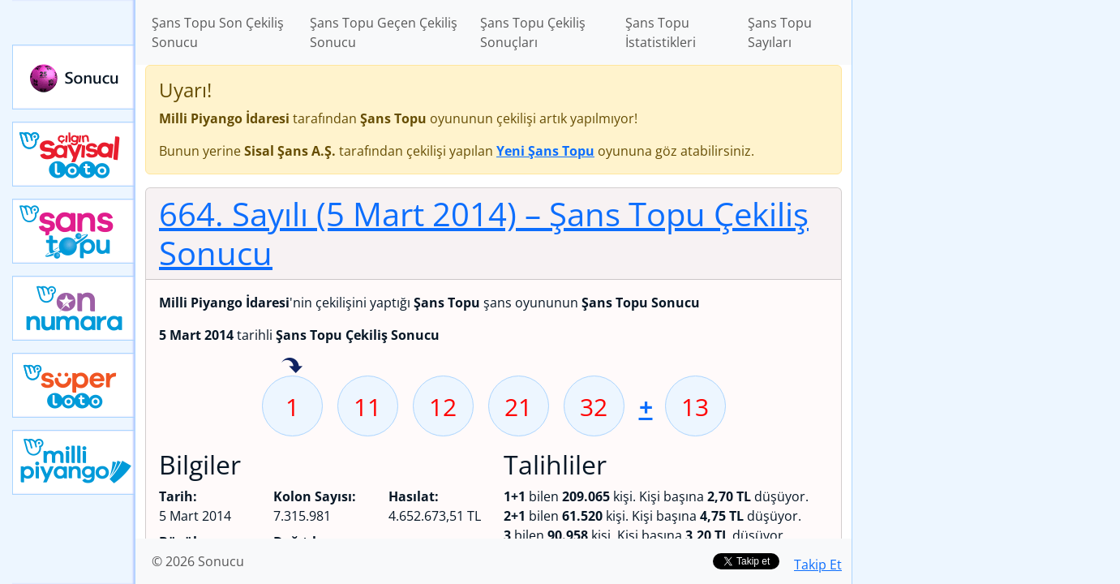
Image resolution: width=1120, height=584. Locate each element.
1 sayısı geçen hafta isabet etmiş (292, 367)
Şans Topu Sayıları (780, 32)
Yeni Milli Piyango (73, 462)
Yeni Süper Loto (73, 385)
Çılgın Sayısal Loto (73, 154)
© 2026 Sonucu (198, 561)
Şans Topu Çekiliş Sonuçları (533, 32)
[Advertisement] (986, 256)
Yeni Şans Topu (73, 231)
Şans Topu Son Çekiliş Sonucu (218, 32)
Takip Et (818, 564)
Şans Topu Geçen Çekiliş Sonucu (383, 32)
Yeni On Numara (73, 308)
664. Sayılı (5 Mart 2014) (484, 233)
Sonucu (73, 77)
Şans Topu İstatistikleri (660, 32)
